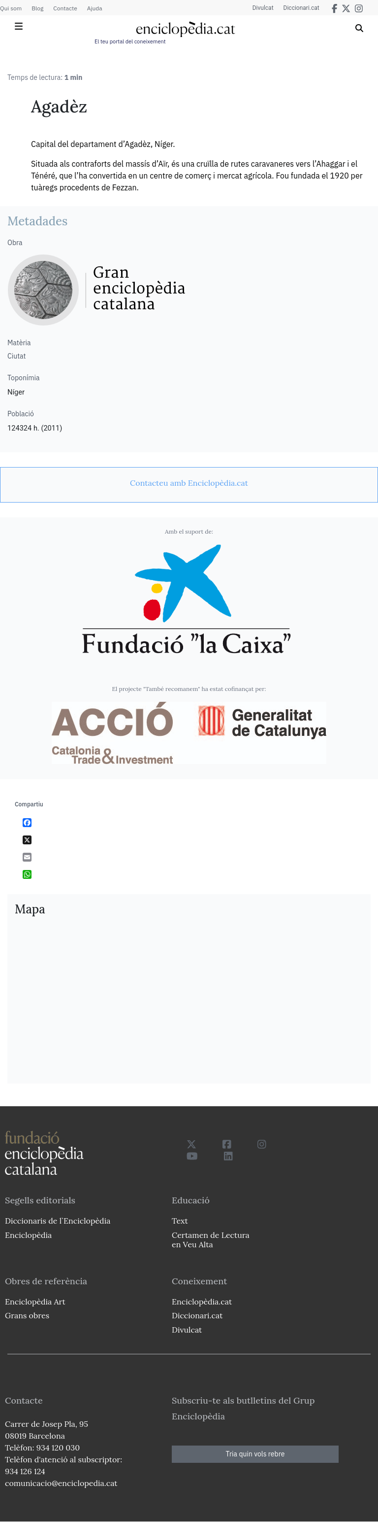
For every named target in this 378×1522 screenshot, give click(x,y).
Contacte (65, 8)
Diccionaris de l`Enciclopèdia (57, 1221)
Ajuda (94, 8)
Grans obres (27, 1315)
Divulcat (263, 7)
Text (180, 1221)
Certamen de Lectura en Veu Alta (211, 1239)
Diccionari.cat (301, 7)
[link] (189, 483)
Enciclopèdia (28, 1235)
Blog (37, 8)
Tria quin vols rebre (255, 1454)
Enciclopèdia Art (35, 1301)
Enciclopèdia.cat (202, 1301)
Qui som (11, 8)
